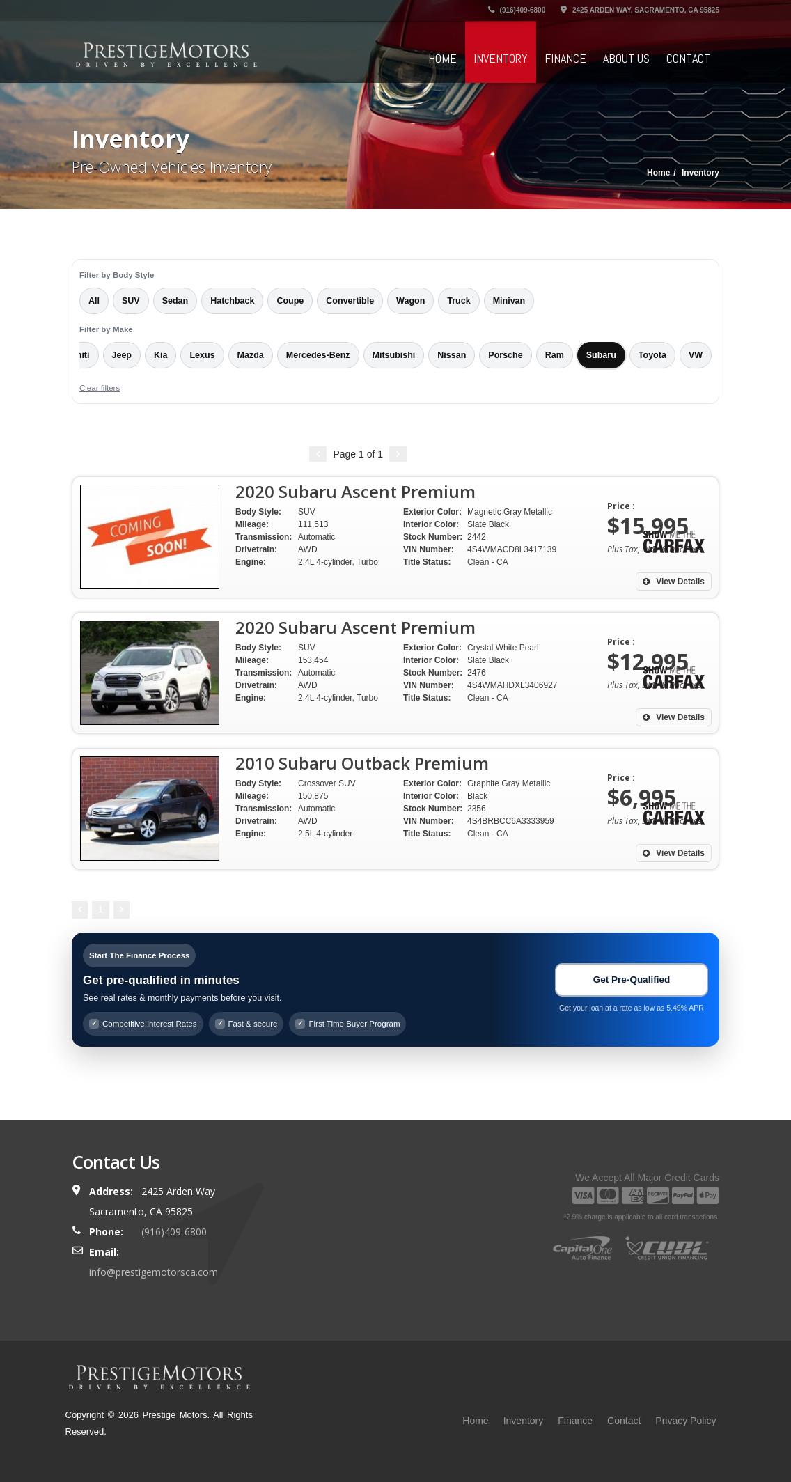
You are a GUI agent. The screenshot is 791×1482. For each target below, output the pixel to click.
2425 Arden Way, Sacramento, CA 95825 (640, 10)
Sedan (175, 301)
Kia (160, 355)
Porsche (505, 355)
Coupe (290, 301)
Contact (688, 58)
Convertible (350, 301)
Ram (554, 355)
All (94, 301)
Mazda (250, 355)
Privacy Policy (685, 1420)
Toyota (652, 355)
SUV (131, 301)
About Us (626, 58)
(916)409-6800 (516, 10)
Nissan (451, 355)
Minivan (509, 301)
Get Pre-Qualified (631, 979)
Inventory (500, 58)
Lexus (201, 355)
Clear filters (99, 388)
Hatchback (232, 301)
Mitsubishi (394, 355)
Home (442, 58)
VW (696, 355)
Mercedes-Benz (318, 355)
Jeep (122, 355)
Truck (458, 301)
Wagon (410, 301)
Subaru (601, 355)
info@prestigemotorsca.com (153, 1272)
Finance (565, 58)
